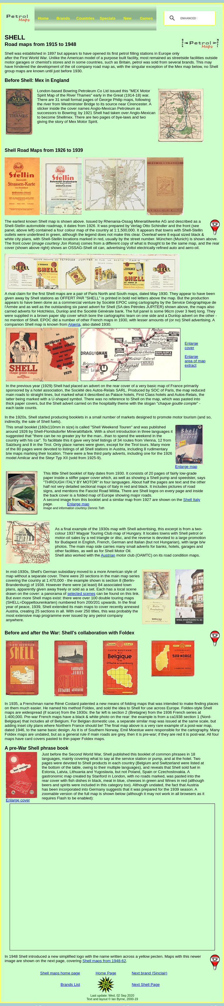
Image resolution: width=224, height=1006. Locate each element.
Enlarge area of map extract (195, 361)
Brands (63, 18)
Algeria (74, 324)
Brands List (70, 984)
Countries (85, 18)
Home (43, 18)
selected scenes (81, 593)
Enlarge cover (191, 345)
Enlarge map (186, 466)
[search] (188, 18)
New (127, 18)
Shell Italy (191, 499)
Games (146, 18)
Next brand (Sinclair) (149, 973)
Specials (108, 18)
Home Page (106, 973)
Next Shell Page (146, 984)
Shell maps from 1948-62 (104, 961)
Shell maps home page (60, 973)
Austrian (108, 555)
